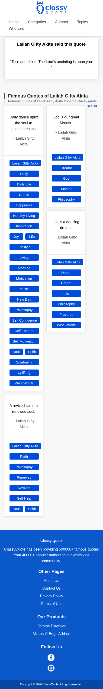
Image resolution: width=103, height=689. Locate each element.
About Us (51, 581)
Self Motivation (24, 341)
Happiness (24, 205)
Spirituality (24, 362)
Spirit (32, 352)
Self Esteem (24, 331)
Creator (66, 168)
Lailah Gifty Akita (25, 163)
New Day (24, 299)
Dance (24, 195)
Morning (24, 268)
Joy (16, 237)
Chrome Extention (51, 626)
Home (14, 22)
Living (24, 257)
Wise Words (24, 383)
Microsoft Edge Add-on (51, 634)
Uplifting (24, 373)
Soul (16, 352)
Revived (24, 488)
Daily (24, 174)
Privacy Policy (51, 596)
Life (32, 237)
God (66, 178)
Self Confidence (24, 320)
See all (92, 106)
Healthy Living (24, 216)
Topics (82, 22)
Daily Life (24, 184)
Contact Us (51, 588)
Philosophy (24, 310)
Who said (16, 28)
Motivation (24, 278)
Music (24, 289)
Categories (37, 22)
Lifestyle (24, 247)
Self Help (24, 498)
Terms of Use (51, 604)
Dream (66, 283)
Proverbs (66, 314)
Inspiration (24, 226)
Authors (61, 22)
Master (66, 189)
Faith (24, 456)
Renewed (24, 477)
